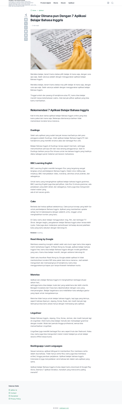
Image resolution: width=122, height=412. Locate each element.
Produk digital (46, 3)
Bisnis (56, 3)
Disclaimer (13, 396)
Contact (12, 393)
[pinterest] (26, 35)
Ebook (63, 3)
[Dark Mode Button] (108, 3)
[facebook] (26, 19)
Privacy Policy (15, 399)
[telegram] (26, 31)
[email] (26, 39)
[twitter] (26, 23)
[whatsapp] (26, 27)
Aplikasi (71, 3)
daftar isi (13, 390)
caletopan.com (64, 408)
